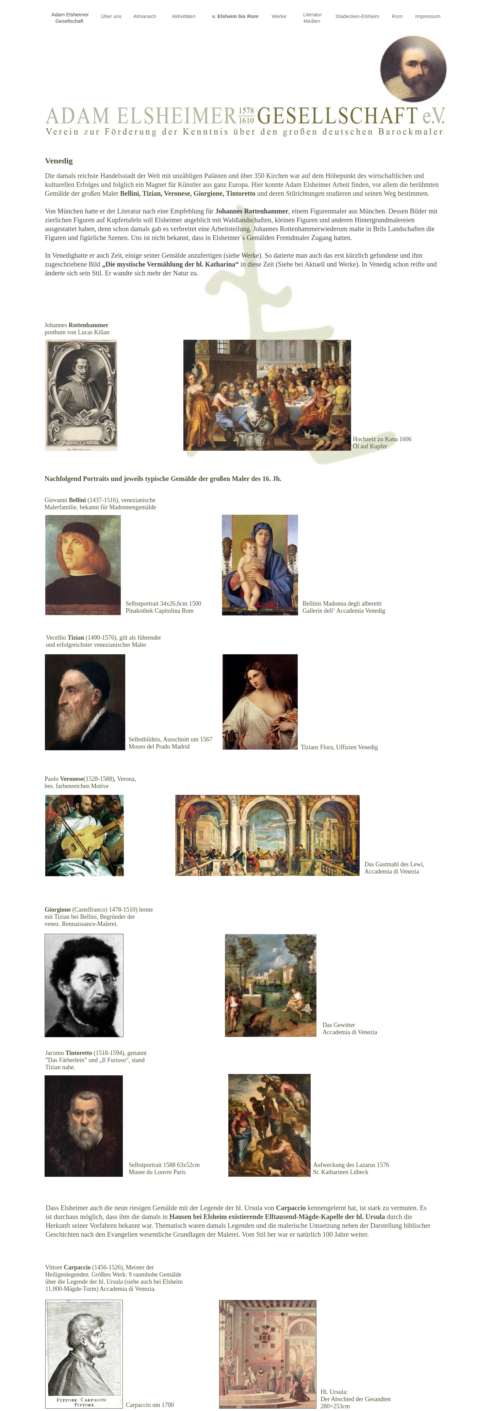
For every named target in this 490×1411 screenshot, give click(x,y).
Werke (279, 16)
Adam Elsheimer (70, 14)
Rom (398, 16)
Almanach (145, 16)
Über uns (112, 16)
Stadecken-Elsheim (358, 16)
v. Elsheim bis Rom (236, 16)
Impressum (428, 16)
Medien (313, 21)
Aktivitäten (184, 16)
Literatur (312, 14)
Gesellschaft (70, 21)
